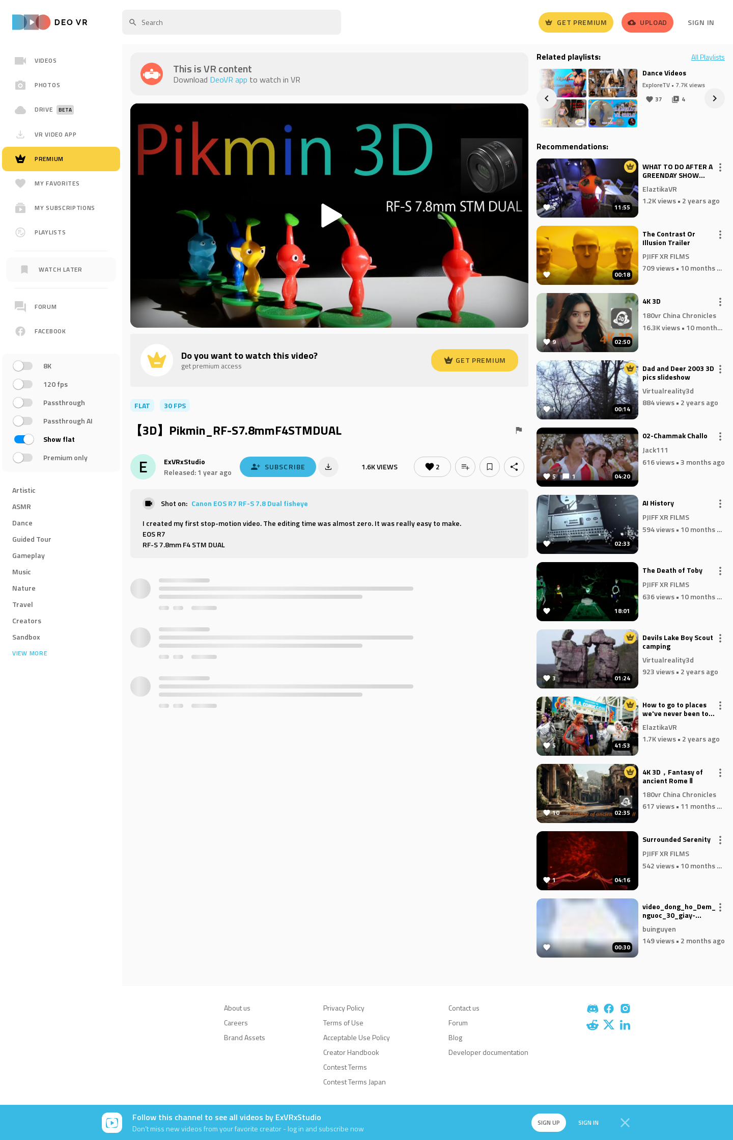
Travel (22, 604)
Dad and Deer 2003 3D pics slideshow (678, 373)
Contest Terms (345, 1067)
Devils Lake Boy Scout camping (677, 642)
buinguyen (659, 928)
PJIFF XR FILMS (665, 255)
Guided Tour (31, 539)
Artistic (24, 490)
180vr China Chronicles (679, 315)
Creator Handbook (351, 1052)
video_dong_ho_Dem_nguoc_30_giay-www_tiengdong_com (679, 911)
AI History (658, 503)
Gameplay (28, 555)
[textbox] (231, 22)
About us (237, 1007)
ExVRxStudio (184, 461)
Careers (236, 1022)
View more (29, 653)
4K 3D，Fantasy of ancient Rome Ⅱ (672, 776)
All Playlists (708, 57)
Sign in (588, 1122)
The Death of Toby (672, 570)
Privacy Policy (343, 1007)
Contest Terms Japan (354, 1081)
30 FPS (175, 405)
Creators (26, 620)
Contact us (464, 1007)
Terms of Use (343, 1022)
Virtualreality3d (668, 390)
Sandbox (26, 636)
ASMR (21, 506)
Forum (458, 1022)
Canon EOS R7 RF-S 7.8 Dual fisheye (249, 503)
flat (142, 405)
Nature (24, 587)
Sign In (701, 22)
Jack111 (655, 449)
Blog (455, 1037)
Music (21, 571)
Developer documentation (488, 1052)
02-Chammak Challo (675, 436)
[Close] (625, 1123)
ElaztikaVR (659, 188)
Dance (22, 522)
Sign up (549, 1122)
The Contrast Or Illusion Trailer (668, 238)
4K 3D (651, 301)
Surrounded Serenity (676, 839)
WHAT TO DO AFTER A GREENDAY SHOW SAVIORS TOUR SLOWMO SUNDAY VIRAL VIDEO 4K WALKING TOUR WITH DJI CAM (677, 171)
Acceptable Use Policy (356, 1037)
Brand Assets (244, 1037)
